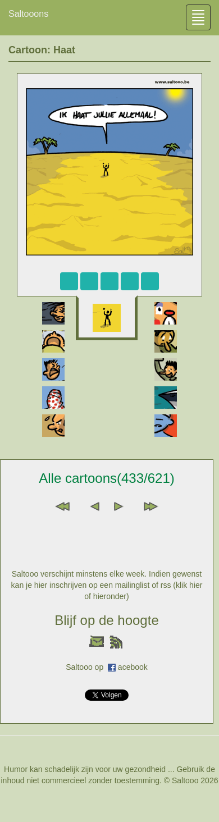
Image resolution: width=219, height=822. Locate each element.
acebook (133, 667)
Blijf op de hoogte (106, 620)
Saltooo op (87, 667)
